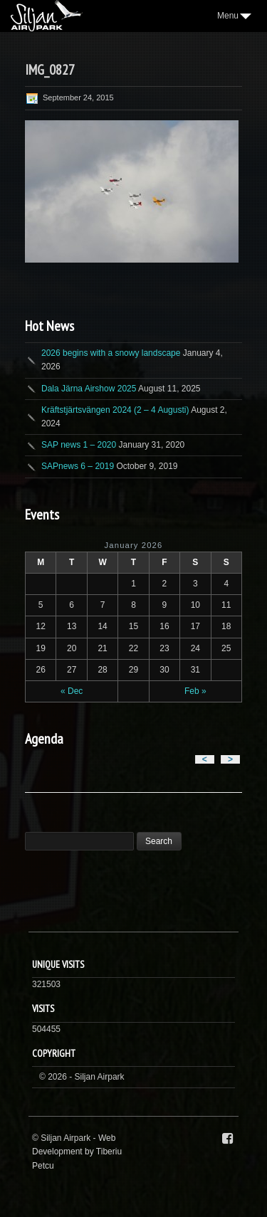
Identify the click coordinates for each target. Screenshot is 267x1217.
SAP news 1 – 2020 (78, 445)
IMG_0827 (50, 69)
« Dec (72, 691)
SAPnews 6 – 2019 (77, 466)
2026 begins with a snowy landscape (110, 353)
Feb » (195, 691)
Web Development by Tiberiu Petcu (77, 1151)
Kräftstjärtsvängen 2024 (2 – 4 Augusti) (115, 410)
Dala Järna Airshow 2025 (88, 389)
